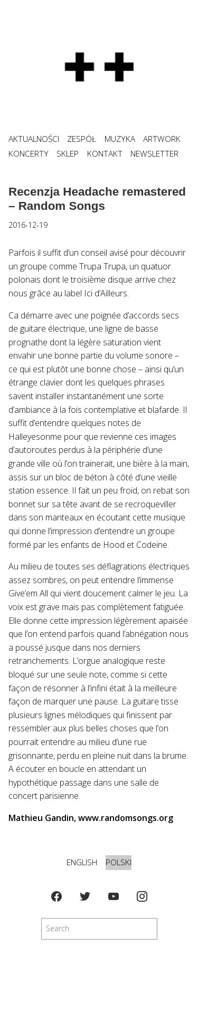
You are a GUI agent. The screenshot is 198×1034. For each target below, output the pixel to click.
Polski (118, 862)
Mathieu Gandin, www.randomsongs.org (90, 818)
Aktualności (33, 138)
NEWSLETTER (154, 153)
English (82, 862)
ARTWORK (162, 138)
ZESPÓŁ (81, 138)
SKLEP (67, 153)
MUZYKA (120, 138)
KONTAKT (104, 153)
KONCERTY (28, 153)
